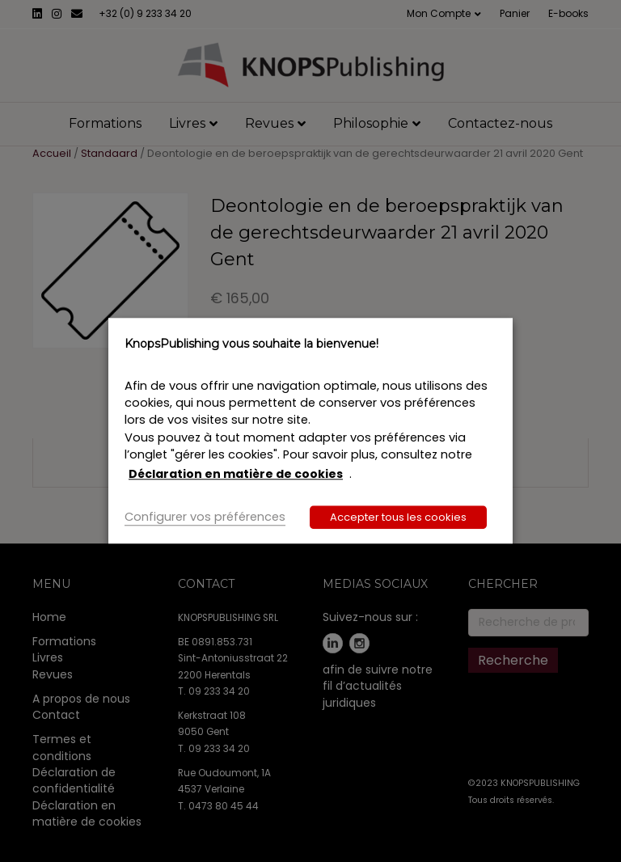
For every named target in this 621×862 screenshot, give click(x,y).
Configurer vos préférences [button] (205, 517)
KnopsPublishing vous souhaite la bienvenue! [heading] (251, 343)
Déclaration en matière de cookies (236, 474)
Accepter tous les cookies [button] (398, 518)
